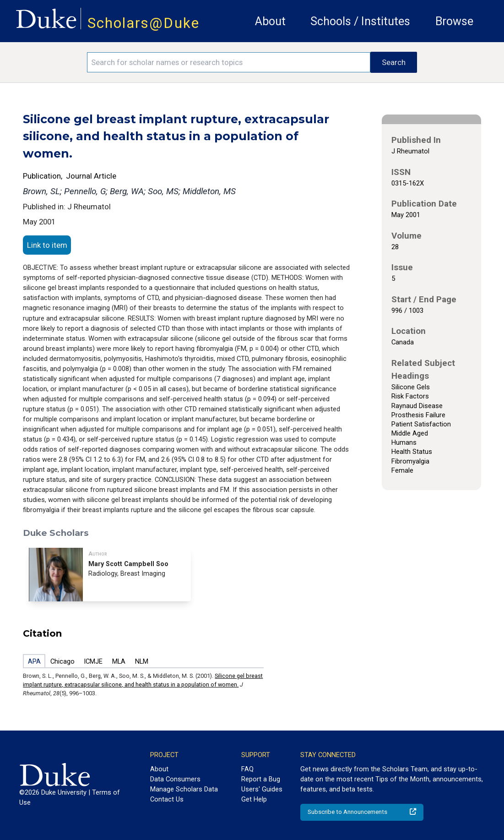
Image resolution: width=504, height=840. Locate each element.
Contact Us (167, 799)
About (270, 21)
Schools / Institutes (360, 21)
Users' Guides (261, 789)
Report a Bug (260, 779)
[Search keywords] (228, 62)
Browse (454, 21)
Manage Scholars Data (184, 789)
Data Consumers (175, 779)
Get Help (254, 799)
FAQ (247, 769)
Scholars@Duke (143, 23)
